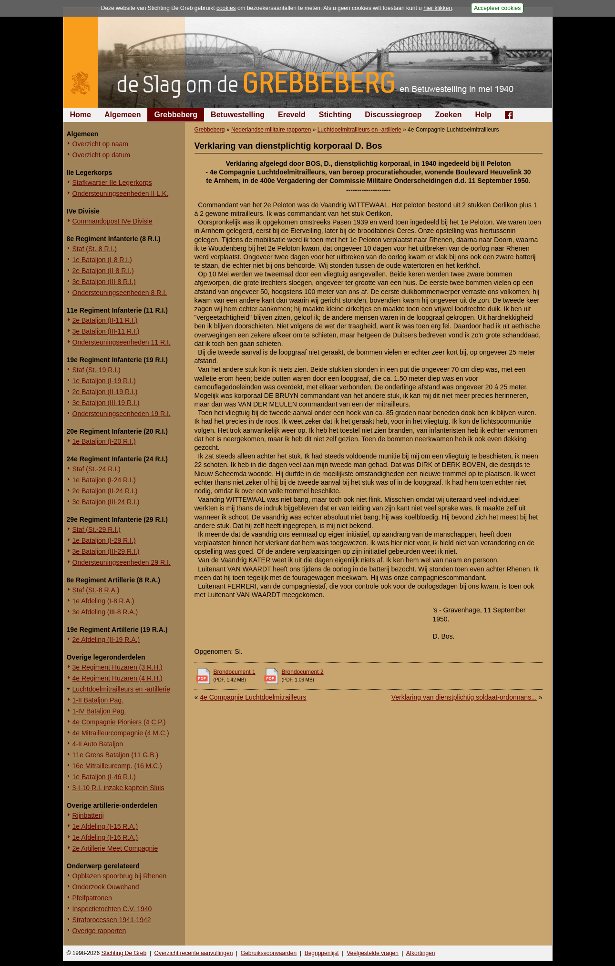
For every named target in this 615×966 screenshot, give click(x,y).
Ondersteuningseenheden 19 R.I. (121, 413)
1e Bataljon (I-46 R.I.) (104, 777)
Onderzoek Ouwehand (105, 887)
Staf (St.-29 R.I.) (96, 529)
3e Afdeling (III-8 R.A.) (105, 612)
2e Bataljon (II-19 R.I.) (105, 392)
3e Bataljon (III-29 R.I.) (106, 551)
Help (483, 115)
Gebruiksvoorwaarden (269, 953)
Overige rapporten (99, 931)
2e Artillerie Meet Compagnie (115, 848)
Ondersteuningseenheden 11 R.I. (121, 342)
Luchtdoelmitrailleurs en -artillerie (121, 689)
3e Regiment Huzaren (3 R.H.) (117, 667)
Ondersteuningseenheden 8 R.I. (119, 292)
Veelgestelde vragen (373, 953)
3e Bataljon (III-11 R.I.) (106, 331)
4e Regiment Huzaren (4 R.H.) (117, 678)
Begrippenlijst (322, 953)
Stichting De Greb (123, 953)
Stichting (335, 115)
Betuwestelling (238, 115)
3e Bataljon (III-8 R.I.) (104, 281)
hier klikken (437, 8)
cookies (226, 8)
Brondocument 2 (303, 672)
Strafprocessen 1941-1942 (111, 920)
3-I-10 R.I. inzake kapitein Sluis (118, 788)
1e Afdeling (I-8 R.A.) (103, 601)
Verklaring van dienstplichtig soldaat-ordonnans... (464, 697)
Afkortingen (420, 953)
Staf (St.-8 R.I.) (94, 249)
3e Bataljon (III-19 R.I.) (106, 403)
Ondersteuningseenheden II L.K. (120, 193)
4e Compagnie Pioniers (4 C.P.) (119, 722)
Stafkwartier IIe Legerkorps (112, 182)
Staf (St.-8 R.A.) (96, 590)
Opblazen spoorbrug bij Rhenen (119, 876)
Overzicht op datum (101, 155)
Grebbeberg (175, 115)
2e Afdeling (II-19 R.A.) (106, 639)
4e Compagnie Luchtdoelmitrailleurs (253, 697)
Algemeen (122, 115)
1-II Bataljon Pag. (97, 700)
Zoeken (448, 115)
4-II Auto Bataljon (97, 744)
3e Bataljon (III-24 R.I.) (106, 502)
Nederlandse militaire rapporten (271, 129)
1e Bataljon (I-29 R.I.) (104, 540)
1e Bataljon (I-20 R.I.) (104, 441)
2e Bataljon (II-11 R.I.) (105, 320)
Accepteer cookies (497, 8)
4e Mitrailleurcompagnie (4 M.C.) (120, 733)
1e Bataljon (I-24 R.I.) (104, 480)
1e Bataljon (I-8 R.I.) (102, 260)
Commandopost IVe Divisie (112, 221)
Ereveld (292, 115)
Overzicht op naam (100, 144)
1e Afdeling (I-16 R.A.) (105, 837)
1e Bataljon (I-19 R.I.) (104, 381)
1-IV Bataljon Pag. (99, 711)
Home (80, 115)
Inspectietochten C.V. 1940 (112, 909)
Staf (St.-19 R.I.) (96, 370)
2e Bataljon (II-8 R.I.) (103, 271)
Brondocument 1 (235, 672)
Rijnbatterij (88, 815)
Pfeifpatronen (92, 898)
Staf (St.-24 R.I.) (96, 469)
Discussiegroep (393, 115)
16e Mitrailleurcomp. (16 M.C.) (117, 766)
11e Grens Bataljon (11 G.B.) (115, 755)
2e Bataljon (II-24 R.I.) (105, 491)
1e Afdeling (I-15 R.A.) (105, 826)
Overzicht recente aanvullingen (193, 953)
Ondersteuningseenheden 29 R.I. (121, 562)
